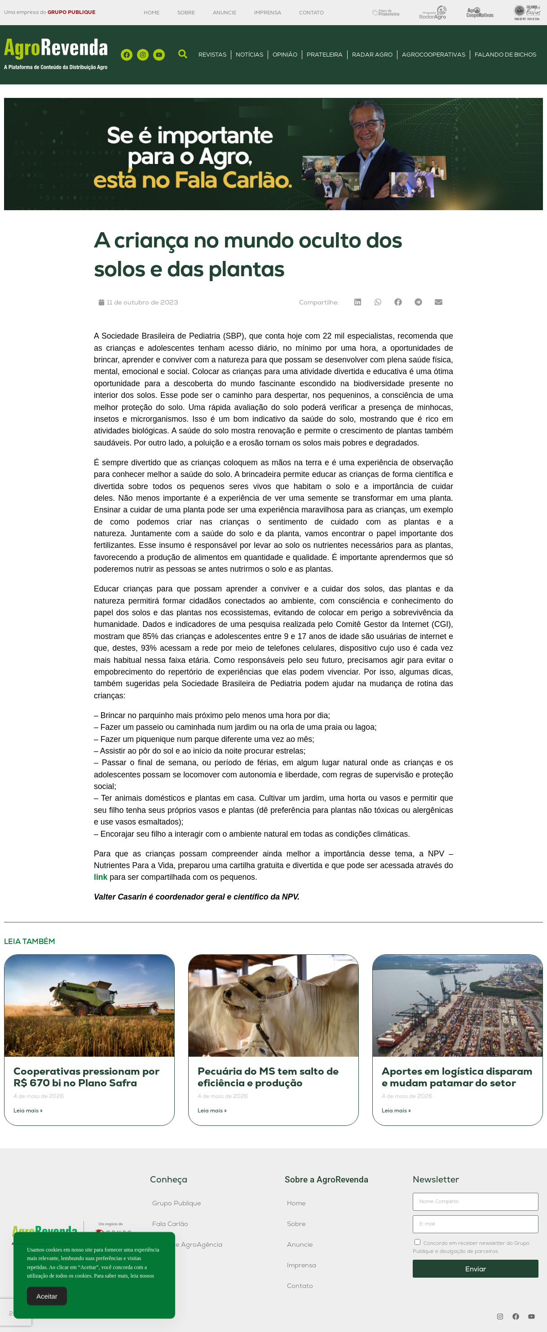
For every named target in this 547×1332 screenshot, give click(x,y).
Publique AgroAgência (187, 1244)
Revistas (212, 54)
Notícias (249, 54)
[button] (358, 302)
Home (151, 12)
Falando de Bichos (505, 54)
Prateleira (325, 54)
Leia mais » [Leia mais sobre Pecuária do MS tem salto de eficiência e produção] (212, 1110)
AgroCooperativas (433, 54)
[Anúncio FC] (273, 208)
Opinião (285, 54)
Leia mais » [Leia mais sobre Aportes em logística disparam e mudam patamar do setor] (396, 1110)
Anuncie (224, 12)
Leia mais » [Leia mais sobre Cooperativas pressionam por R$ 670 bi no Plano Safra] (28, 1110)
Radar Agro (372, 54)
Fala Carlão (170, 1224)
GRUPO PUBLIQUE (71, 12)
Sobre (186, 12)
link (100, 877)
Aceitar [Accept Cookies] (46, 1300)
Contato (311, 12)
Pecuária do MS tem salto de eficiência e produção (268, 1077)
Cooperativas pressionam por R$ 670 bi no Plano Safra (86, 1077)
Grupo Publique (176, 1203)
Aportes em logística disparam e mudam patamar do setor (457, 1077)
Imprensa (267, 12)
